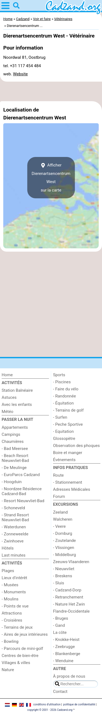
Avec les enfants (17, 404)
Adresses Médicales (71, 489)
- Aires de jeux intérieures (25, 634)
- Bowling (10, 641)
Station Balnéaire (17, 390)
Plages (8, 570)
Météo (7, 411)
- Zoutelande (64, 540)
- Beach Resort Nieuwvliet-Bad (15, 458)
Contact (60, 691)
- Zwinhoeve (13, 541)
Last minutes (14, 555)
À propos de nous (69, 676)
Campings (11, 434)
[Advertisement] (51, 91)
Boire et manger (67, 452)
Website (20, 74)
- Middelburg (64, 554)
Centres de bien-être (20, 655)
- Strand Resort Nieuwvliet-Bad (15, 517)
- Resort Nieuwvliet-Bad (23, 500)
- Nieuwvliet (63, 568)
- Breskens (62, 575)
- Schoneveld (13, 507)
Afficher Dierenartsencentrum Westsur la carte (51, 177)
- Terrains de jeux (17, 627)
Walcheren (62, 519)
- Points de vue (15, 606)
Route (58, 475)
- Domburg (62, 533)
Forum (59, 496)
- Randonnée (64, 396)
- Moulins (10, 599)
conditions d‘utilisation (46, 704)
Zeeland (60, 512)
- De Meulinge (14, 467)
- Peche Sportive (68, 424)
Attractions (12, 613)
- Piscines (62, 381)
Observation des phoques (76, 445)
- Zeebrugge (64, 646)
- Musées (10, 584)
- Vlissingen (63, 547)
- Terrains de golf (68, 410)
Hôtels (8, 548)
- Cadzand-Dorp (67, 590)
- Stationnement (67, 482)
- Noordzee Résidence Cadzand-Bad (22, 491)
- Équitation (63, 403)
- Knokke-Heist (66, 639)
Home (7, 374)
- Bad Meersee (15, 448)
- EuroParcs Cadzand (21, 474)
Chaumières (13, 441)
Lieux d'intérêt (14, 577)
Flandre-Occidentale (71, 611)
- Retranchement (68, 597)
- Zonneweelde (15, 534)
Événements (64, 459)
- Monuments (14, 592)
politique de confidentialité (79, 704)
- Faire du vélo (65, 389)
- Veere (59, 526)
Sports (59, 374)
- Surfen (60, 417)
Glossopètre (64, 438)
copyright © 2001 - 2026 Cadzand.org (49, 709)
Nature (8, 669)
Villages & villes (16, 662)
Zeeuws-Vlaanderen (71, 561)
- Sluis (58, 583)
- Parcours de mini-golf (22, 648)
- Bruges (60, 618)
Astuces (9, 397)
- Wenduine (63, 660)
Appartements (15, 427)
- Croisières (12, 620)
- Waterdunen (14, 526)
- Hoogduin (12, 481)
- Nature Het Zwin (69, 604)
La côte (60, 632)
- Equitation (63, 431)
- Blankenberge (66, 653)
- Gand (59, 625)
